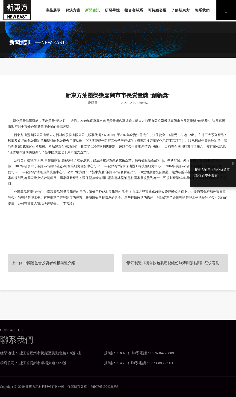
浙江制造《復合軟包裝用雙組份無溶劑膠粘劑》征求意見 (173, 261)
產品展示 (53, 10)
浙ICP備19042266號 (103, 384)
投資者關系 (133, 10)
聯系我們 (202, 10)
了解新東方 (180, 10)
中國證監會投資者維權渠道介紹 (49, 261)
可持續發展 (157, 10)
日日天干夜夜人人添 (6, 396)
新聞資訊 (92, 10)
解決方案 (72, 10)
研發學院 (112, 10)
